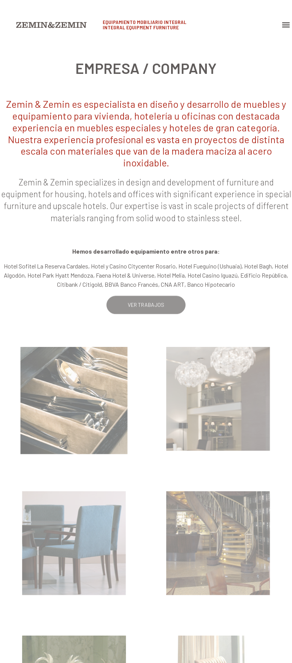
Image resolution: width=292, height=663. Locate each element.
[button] (285, 25)
